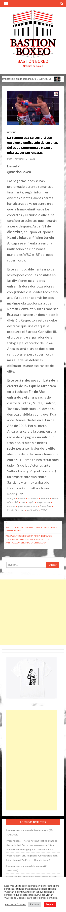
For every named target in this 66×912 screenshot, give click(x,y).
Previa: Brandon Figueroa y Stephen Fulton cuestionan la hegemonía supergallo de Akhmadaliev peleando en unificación (29, 539)
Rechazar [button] (34, 904)
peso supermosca (27, 506)
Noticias (11, 132)
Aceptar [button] (50, 904)
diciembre (33, 498)
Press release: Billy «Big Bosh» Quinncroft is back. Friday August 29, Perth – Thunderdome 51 (32, 857)
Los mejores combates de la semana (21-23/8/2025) (27, 868)
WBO (44, 510)
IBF (16, 502)
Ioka (23, 502)
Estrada (45, 498)
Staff (9, 158)
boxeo (21, 498)
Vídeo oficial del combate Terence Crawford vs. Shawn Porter (31, 529)
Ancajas (11, 498)
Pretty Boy (45, 506)
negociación (43, 502)
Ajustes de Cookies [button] (15, 904)
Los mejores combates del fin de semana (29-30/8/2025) (29, 832)
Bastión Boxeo (33, 61)
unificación (33, 510)
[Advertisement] (33, 612)
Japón (31, 502)
